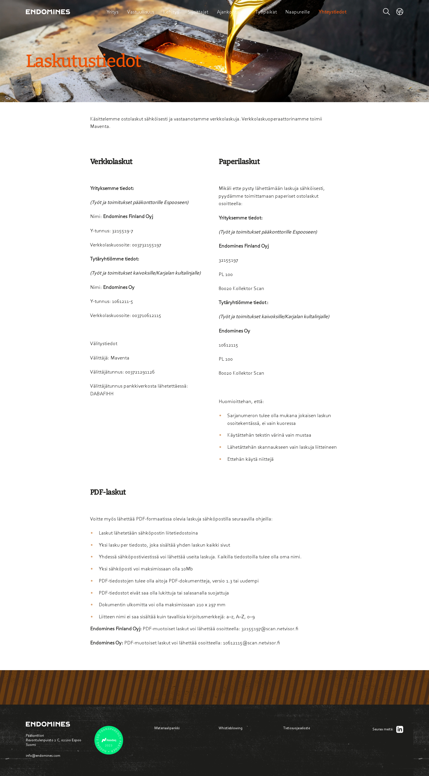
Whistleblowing (230, 728)
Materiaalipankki (167, 728)
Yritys (112, 12)
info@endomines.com (43, 755)
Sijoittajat (198, 12)
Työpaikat (266, 12)
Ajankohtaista (232, 12)
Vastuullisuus (140, 12)
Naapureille (297, 12)
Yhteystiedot (332, 12)
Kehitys (171, 12)
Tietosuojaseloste (296, 728)
